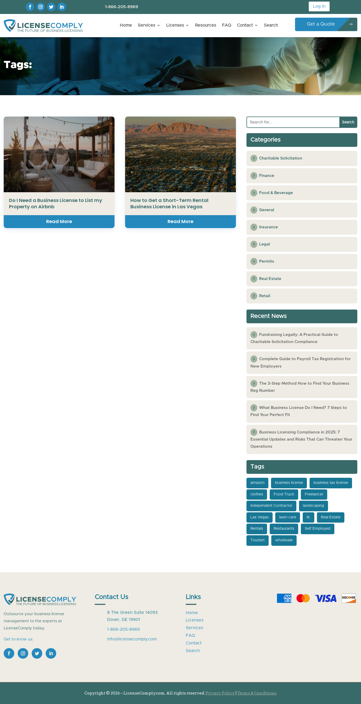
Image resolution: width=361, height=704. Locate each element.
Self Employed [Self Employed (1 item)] (317, 529)
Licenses (175, 25)
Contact (245, 25)
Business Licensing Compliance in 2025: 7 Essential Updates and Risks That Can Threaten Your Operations (301, 439)
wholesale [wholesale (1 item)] (284, 540)
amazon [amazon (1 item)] (257, 483)
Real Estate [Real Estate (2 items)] (330, 517)
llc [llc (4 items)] (308, 517)
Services (146, 25)
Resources (205, 25)
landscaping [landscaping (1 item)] (313, 506)
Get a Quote (321, 24)
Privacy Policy (220, 693)
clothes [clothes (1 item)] (256, 494)
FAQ (226, 25)
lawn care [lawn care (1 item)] (287, 517)
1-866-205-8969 (121, 7)
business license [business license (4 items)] (289, 483)
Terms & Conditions (257, 693)
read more (59, 221)
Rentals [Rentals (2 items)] (256, 529)
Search (271, 25)
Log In (319, 6)
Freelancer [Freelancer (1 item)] (314, 494)
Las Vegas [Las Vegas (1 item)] (259, 517)
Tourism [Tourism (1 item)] (257, 540)
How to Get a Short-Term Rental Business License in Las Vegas (169, 203)
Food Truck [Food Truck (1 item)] (284, 494)
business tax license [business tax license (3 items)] (331, 483)
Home (126, 25)
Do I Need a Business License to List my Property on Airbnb (55, 203)
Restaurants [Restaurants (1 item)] (284, 529)
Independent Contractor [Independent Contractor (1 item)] (271, 506)
